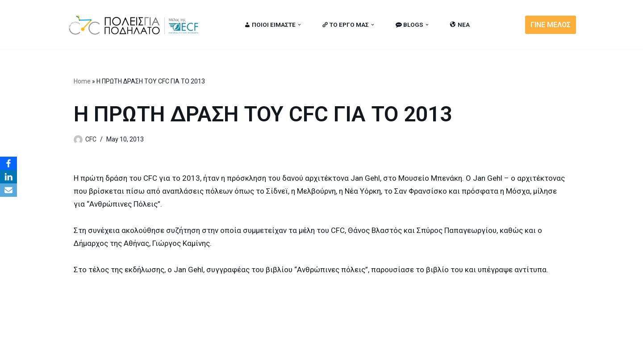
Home (82, 81)
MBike (181, 341)
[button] (299, 24)
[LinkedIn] (8, 176)
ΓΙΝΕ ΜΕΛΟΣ (550, 25)
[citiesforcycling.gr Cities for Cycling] (136, 25)
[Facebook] (8, 163)
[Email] (8, 190)
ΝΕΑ (460, 24)
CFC (90, 139)
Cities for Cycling (96, 341)
